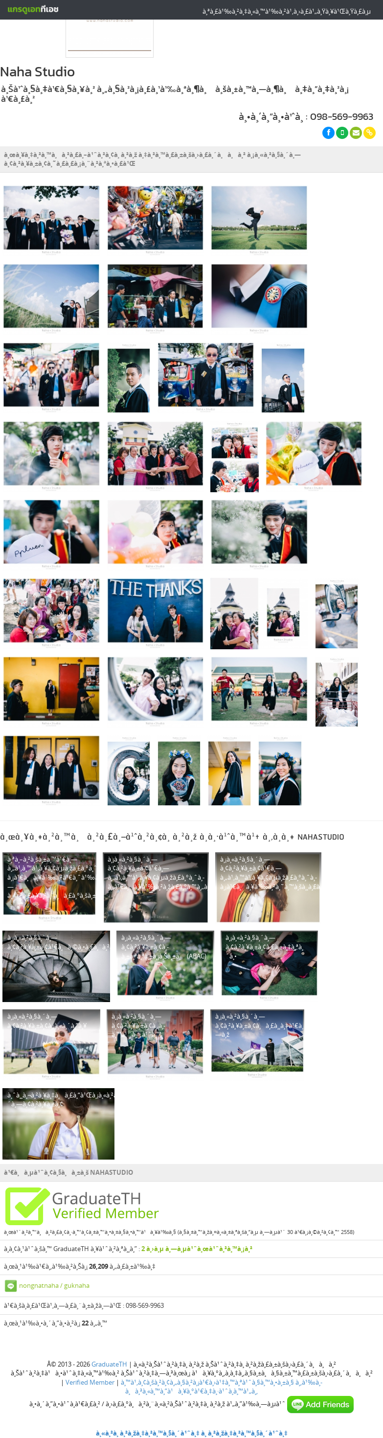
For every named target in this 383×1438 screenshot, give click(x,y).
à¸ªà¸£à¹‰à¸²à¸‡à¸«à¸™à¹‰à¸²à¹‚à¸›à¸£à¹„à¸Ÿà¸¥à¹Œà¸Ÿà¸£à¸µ (287, 11)
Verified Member (90, 1382)
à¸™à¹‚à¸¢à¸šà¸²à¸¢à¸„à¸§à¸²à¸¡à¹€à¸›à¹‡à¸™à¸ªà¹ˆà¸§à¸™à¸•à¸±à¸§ (207, 1382)
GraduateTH (109, 1364)
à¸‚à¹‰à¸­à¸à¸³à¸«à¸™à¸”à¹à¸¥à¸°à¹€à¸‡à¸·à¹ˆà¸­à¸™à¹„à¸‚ (223, 1387)
